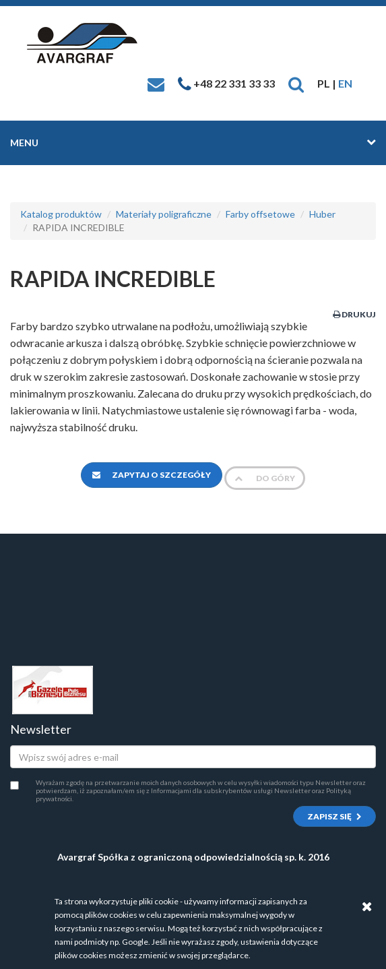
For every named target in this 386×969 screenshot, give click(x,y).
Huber (322, 214)
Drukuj (354, 314)
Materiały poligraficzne (164, 214)
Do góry (264, 478)
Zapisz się (334, 816)
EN (345, 83)
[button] (296, 83)
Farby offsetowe (260, 214)
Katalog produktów (61, 214)
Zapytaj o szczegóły (151, 475)
